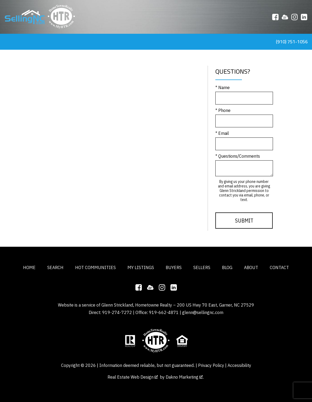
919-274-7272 (117, 312)
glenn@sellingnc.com (202, 312)
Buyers (174, 267)
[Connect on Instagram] (294, 17)
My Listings (140, 267)
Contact (279, 267)
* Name (222, 87)
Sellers (201, 267)
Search (55, 267)
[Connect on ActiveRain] (285, 17)
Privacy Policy (211, 365)
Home (29, 267)
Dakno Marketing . (185, 377)
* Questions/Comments (237, 156)
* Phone (222, 110)
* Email (222, 133)
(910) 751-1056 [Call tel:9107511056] (292, 41)
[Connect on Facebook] (275, 17)
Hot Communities (95, 267)
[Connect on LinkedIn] (304, 17)
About (251, 267)
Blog (227, 267)
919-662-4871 (164, 312)
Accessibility (239, 365)
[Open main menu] (6, 41)
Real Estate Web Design (133, 377)
